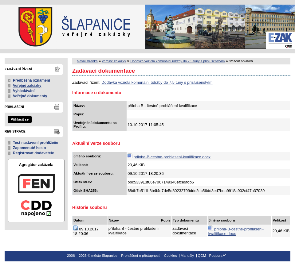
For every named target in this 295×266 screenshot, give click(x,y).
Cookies (170, 255)
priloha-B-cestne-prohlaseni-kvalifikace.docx (172, 157)
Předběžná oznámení (31, 80)
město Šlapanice (30, 27)
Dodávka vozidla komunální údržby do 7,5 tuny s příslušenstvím (177, 61)
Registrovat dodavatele (33, 153)
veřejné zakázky (114, 61)
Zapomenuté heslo (29, 148)
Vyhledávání (24, 91)
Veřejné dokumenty (30, 96)
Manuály (187, 255)
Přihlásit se (20, 119)
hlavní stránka (87, 61)
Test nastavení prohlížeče (35, 143)
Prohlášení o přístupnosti (140, 255)
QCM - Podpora (210, 255)
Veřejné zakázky (27, 85)
